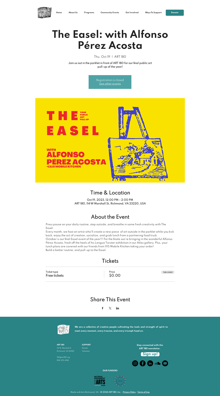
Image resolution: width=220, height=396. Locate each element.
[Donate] (175, 13)
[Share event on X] (110, 308)
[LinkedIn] (150, 363)
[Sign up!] (150, 354)
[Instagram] (135, 363)
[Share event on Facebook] (102, 308)
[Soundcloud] (158, 363)
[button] (110, 13)
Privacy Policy (129, 392)
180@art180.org (63, 357)
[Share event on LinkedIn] (117, 308)
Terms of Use (143, 392)
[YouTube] (165, 363)
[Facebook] (143, 363)
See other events (110, 83)
